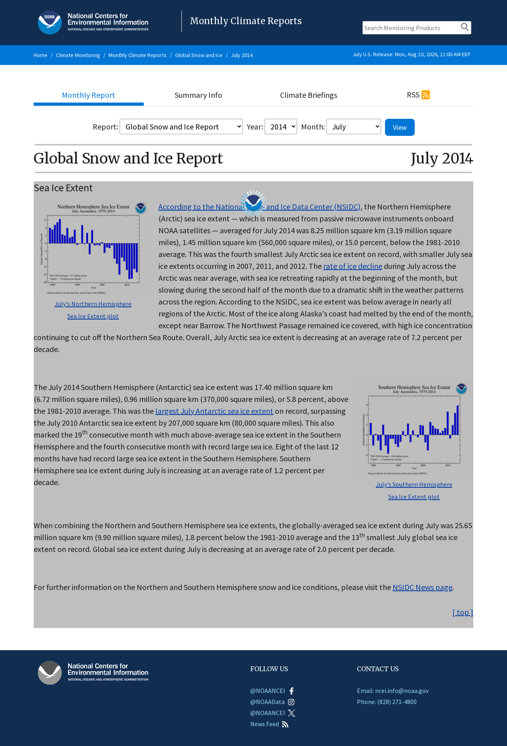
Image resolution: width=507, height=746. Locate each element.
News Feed (269, 724)
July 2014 (242, 55)
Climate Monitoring (78, 55)
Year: (255, 126)
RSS (413, 94)
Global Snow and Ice (199, 55)
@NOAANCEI (272, 691)
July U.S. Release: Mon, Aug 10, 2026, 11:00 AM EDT (412, 54)
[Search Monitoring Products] (416, 27)
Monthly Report (88, 95)
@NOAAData (272, 702)
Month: (313, 126)
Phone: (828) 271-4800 (387, 702)
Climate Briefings (308, 95)
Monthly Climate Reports (138, 55)
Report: (105, 126)
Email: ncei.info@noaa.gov (393, 691)
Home (41, 55)
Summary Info (198, 95)
